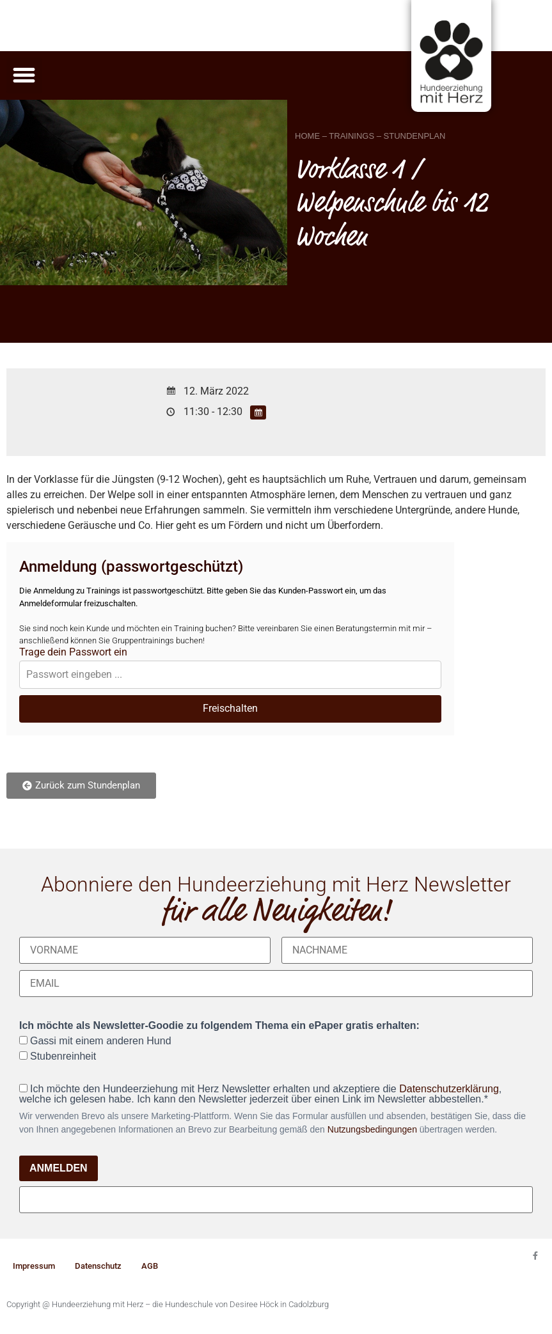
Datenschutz (98, 1266)
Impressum (34, 1266)
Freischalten (230, 708)
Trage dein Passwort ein (73, 652)
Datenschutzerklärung (449, 1088)
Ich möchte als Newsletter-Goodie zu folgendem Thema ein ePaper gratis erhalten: (219, 1026)
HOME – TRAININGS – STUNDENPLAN (370, 136)
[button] (24, 75)
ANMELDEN (58, 1168)
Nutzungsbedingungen (372, 1129)
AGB (149, 1266)
